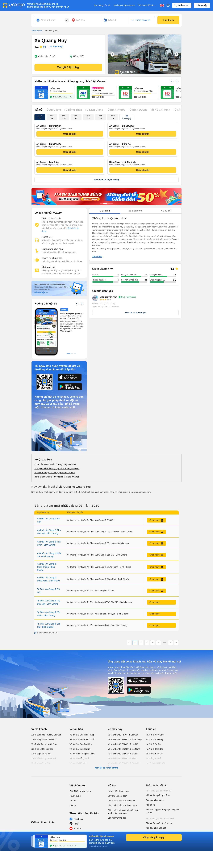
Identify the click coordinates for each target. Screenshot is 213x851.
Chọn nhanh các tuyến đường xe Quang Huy (55, 464)
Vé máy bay (115, 729)
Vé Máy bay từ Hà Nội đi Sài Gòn (123, 735)
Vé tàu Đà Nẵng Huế (79, 758)
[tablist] (135, 211)
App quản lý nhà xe (155, 800)
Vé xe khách (39, 729)
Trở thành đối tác (147, 5)
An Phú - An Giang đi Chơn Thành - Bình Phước (47, 567)
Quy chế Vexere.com (117, 796)
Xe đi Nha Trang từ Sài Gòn (44, 744)
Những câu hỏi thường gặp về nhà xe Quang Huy (57, 468)
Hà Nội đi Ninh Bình (155, 735)
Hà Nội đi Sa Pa (153, 744)
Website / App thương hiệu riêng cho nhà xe (162, 811)
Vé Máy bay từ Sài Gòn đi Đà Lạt (123, 754)
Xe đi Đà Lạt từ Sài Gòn (42, 749)
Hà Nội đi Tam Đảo (154, 749)
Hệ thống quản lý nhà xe (158, 791)
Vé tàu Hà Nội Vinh (78, 763)
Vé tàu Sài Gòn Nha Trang (82, 735)
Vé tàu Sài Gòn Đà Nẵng (81, 744)
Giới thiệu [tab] (105, 210)
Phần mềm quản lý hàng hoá (159, 823)
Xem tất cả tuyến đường (106, 768)
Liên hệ (73, 805)
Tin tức (73, 800)
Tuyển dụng (75, 796)
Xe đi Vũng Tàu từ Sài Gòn (43, 739)
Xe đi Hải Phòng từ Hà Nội (43, 758)
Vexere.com (36, 30)
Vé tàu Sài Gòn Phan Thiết (82, 739)
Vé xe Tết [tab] (166, 210)
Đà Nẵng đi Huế (153, 758)
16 (170, 642)
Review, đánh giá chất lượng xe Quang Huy (54, 472)
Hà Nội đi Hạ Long (154, 739)
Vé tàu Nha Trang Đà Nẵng (82, 754)
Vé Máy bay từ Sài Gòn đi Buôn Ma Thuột (124, 764)
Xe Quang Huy (43, 459)
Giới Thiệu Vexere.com (80, 791)
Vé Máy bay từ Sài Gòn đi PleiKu (123, 758)
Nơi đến (80, 20)
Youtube (77, 828)
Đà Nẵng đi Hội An (154, 754)
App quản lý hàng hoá (156, 828)
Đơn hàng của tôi (102, 5)
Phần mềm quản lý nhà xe (158, 795)
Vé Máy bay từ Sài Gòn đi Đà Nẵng (124, 749)
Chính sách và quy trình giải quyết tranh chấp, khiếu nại (123, 811)
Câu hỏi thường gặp (117, 818)
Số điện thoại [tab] (135, 210)
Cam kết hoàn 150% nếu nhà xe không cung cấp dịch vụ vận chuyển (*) (46, 5)
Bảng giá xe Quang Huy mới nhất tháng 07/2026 (56, 477)
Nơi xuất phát (48, 20)
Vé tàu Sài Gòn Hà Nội (80, 749)
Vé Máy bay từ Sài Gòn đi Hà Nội (123, 744)
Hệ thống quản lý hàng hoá (160, 819)
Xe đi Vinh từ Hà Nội (40, 763)
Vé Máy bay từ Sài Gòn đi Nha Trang (125, 739)
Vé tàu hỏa (76, 729)
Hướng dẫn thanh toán (118, 791)
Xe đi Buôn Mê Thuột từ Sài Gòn (46, 735)
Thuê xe (151, 729)
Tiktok (76, 824)
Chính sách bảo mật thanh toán (122, 805)
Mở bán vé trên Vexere (124, 5)
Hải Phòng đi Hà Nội (155, 763)
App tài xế (150, 805)
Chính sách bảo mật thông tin (121, 800)
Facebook (78, 819)
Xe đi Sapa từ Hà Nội (41, 754)
